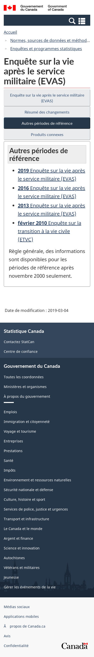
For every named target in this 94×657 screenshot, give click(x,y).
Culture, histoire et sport (24, 499)
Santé (8, 460)
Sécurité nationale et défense (28, 489)
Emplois (10, 411)
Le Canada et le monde (23, 528)
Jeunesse (11, 577)
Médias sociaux (17, 606)
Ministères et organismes (25, 386)
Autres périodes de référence (47, 123)
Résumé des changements (47, 112)
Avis (7, 636)
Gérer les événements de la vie (30, 587)
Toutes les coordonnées (24, 377)
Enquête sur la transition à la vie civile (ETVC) (49, 231)
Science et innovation (22, 548)
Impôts (10, 470)
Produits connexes (47, 134)
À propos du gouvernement (27, 396)
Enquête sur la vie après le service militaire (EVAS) (47, 98)
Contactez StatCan (19, 341)
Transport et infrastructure (26, 519)
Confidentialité (16, 645)
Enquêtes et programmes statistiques (46, 48)
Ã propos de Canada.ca (24, 626)
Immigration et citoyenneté (27, 421)
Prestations (13, 450)
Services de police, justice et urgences (36, 509)
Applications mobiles (21, 616)
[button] (47, 20)
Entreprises (13, 441)
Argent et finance (18, 538)
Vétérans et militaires (22, 567)
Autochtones (14, 557)
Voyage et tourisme (20, 431)
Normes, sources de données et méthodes (50, 40)
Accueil (10, 32)
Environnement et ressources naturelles (37, 480)
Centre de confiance (21, 351)
